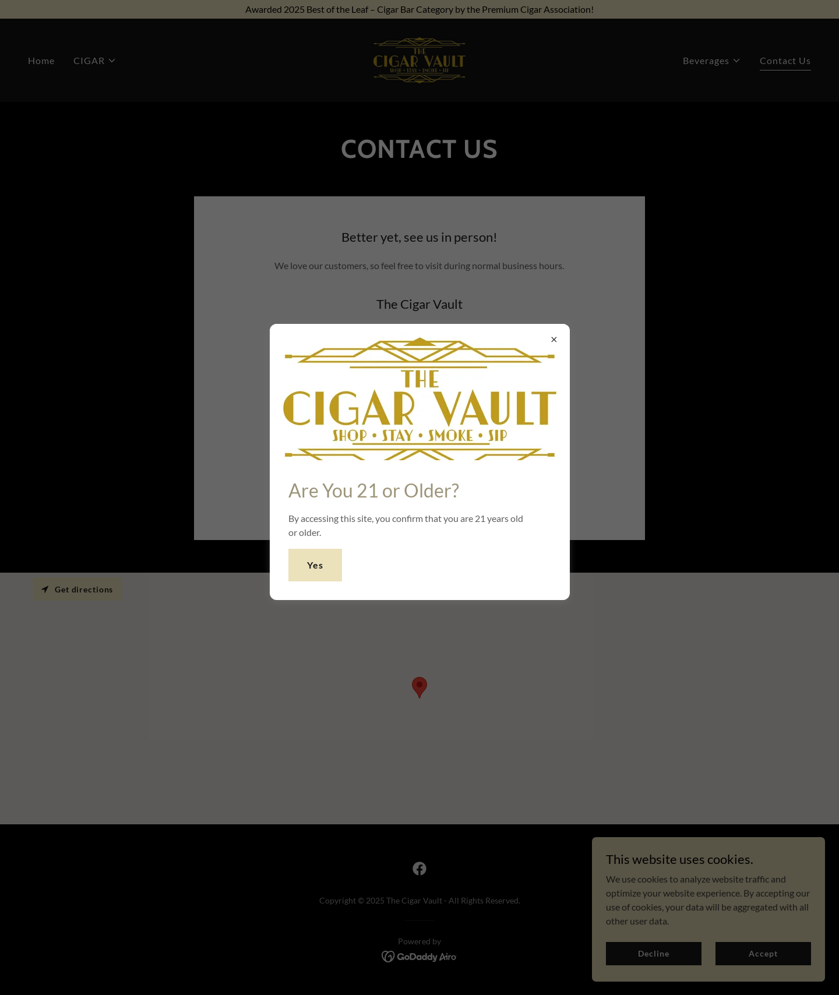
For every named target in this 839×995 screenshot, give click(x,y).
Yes (315, 564)
